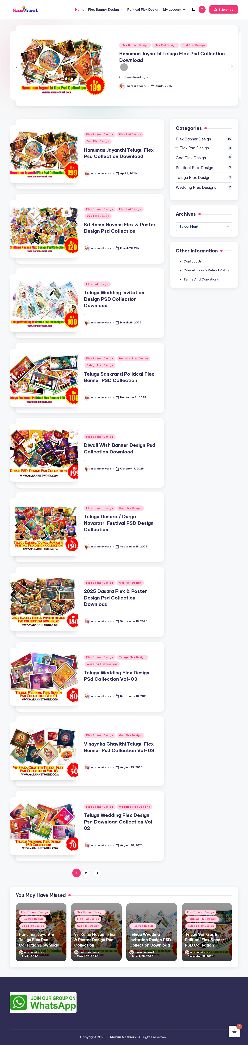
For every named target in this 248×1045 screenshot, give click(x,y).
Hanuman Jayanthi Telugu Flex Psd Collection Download (39, 940)
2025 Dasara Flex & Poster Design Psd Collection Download (115, 597)
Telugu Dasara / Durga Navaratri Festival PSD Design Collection (118, 523)
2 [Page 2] (86, 873)
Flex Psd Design (165, 45)
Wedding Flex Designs (102, 664)
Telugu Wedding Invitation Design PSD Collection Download (114, 299)
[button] (223, 9)
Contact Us (192, 261)
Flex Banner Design (134, 45)
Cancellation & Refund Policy (206, 270)
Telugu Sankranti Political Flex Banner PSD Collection (204, 940)
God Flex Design (194, 45)
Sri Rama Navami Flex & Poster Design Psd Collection (94, 940)
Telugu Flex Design (100, 365)
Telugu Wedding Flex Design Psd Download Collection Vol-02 (119, 821)
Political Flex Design (133, 358)
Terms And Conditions (201, 279)
